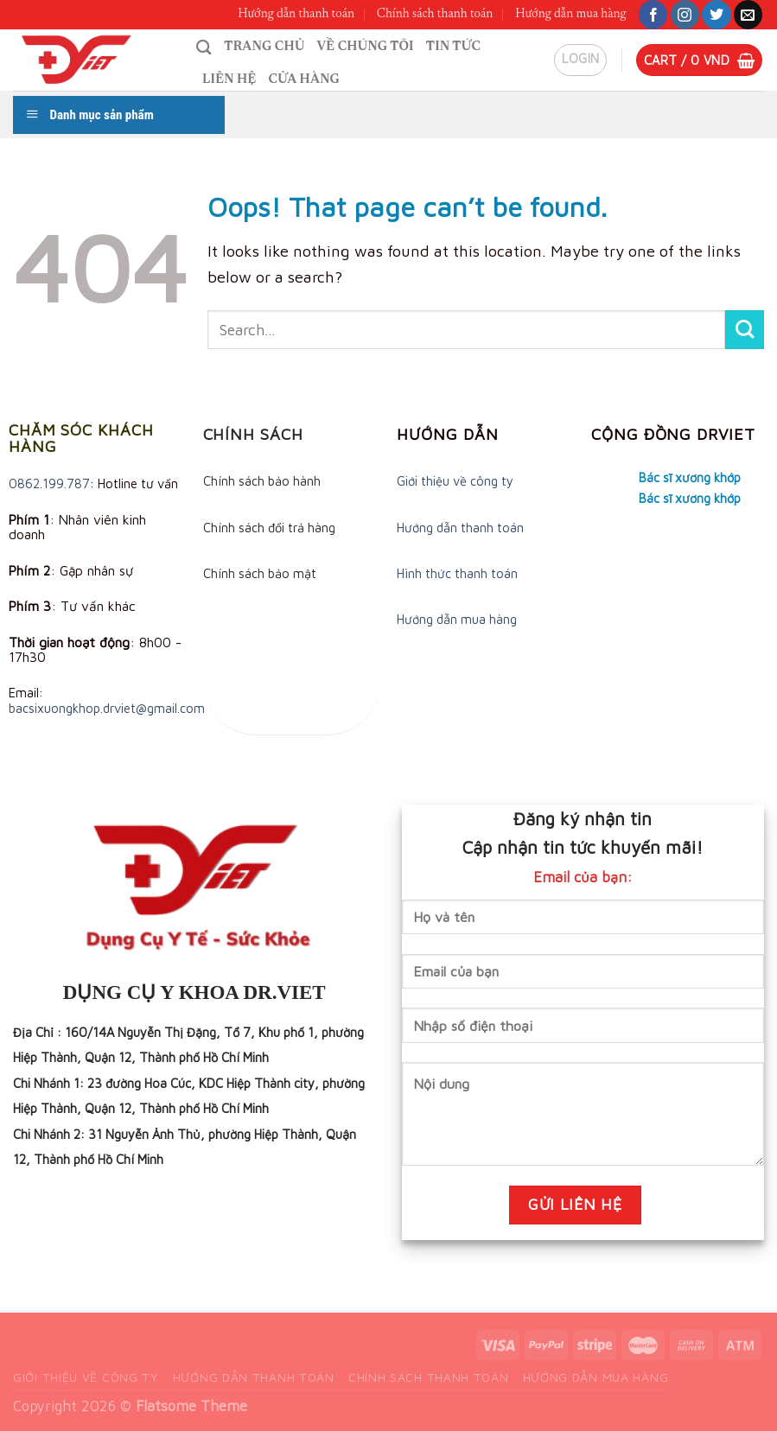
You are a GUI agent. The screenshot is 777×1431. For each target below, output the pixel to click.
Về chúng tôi (365, 47)
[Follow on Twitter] (716, 14)
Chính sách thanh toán (435, 14)
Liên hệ (229, 79)
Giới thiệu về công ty (455, 481)
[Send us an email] (748, 14)
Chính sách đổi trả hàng (269, 527)
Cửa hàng (305, 79)
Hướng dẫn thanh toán (296, 14)
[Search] (204, 47)
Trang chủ (264, 47)
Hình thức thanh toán (457, 573)
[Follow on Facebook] (653, 14)
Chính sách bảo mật (259, 573)
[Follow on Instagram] (685, 14)
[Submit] (744, 329)
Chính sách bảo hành (262, 481)
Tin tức (453, 47)
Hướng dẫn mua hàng (570, 14)
